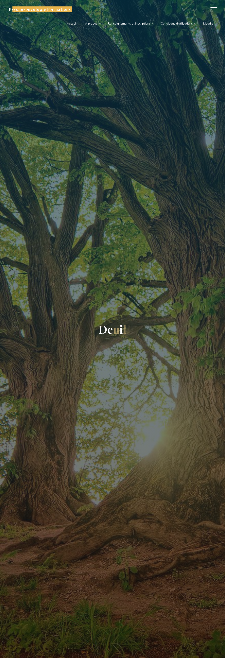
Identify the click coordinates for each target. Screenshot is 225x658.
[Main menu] (213, 9)
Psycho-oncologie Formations (40, 9)
